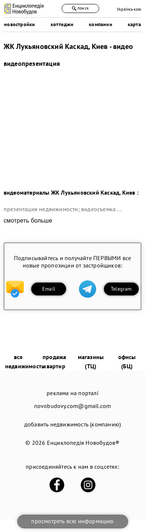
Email (48, 288)
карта (134, 24)
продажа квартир (54, 361)
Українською (129, 9)
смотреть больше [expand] (28, 220)
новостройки (19, 24)
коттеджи (62, 24)
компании (100, 24)
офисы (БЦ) (127, 361)
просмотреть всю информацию (72, 521)
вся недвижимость (24, 361)
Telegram (121, 288)
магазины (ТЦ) (91, 361)
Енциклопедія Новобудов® (83, 442)
